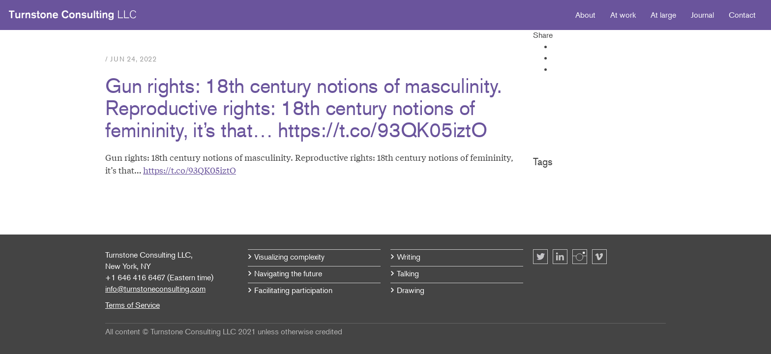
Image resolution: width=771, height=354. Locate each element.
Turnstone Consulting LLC (73, 15)
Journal (702, 15)
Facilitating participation (293, 290)
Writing (408, 257)
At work (623, 15)
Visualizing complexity (289, 257)
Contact (742, 15)
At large (663, 15)
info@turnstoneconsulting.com (155, 289)
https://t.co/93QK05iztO (189, 170)
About (585, 15)
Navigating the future (288, 273)
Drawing (410, 290)
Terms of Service (132, 305)
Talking (408, 273)
